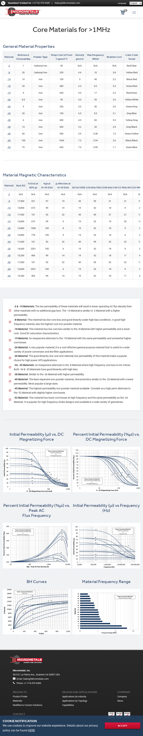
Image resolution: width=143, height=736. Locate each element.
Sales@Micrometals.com (67, 3)
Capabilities (68, 705)
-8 (9, 72)
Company (122, 696)
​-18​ (8, 86)
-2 (9, 65)
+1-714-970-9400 (32, 683)
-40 (8, 133)
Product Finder (20, 696)
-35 (8, 120)
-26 (8, 99)
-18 (8, 214)
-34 (8, 113)
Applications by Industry (74, 696)
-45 (8, 140)
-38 (8, 127)
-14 (8, 79)
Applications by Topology (74, 700)
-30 (8, 106)
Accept (122, 725)
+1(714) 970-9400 (41, 3)
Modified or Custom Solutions (27, 705)
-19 (8, 92)
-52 (8, 147)
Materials (17, 700)
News (120, 700)
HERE (31, 730)
